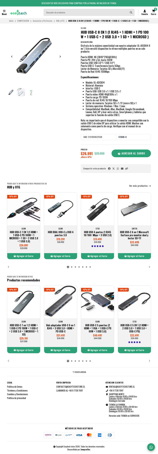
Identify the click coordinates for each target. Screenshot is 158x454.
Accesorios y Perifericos (42, 20)
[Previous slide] (12, 56)
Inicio (11, 20)
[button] (126, 168)
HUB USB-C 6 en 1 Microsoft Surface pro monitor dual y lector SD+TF (134, 235)
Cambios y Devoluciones (17, 394)
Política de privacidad (16, 398)
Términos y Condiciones (17, 390)
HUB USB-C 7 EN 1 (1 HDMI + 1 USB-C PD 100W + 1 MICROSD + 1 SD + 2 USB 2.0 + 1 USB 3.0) (23, 237)
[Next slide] (60, 56)
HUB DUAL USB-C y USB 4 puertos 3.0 (60, 234)
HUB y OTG (60, 20)
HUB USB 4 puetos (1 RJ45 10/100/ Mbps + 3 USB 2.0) (97, 234)
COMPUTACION (23, 20)
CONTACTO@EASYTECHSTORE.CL (70, 387)
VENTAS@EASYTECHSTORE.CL (120, 387)
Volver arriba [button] (79, 372)
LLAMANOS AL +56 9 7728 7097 (69, 390)
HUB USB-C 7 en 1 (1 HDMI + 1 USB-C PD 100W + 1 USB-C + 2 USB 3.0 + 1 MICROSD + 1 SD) (23, 330)
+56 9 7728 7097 (114, 390)
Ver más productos (140, 186)
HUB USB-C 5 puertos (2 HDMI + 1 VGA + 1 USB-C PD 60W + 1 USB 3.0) (97, 328)
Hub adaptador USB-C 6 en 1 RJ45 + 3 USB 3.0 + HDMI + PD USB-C (60, 328)
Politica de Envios (14, 387)
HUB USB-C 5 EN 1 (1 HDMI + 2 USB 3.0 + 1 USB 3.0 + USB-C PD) (134, 328)
